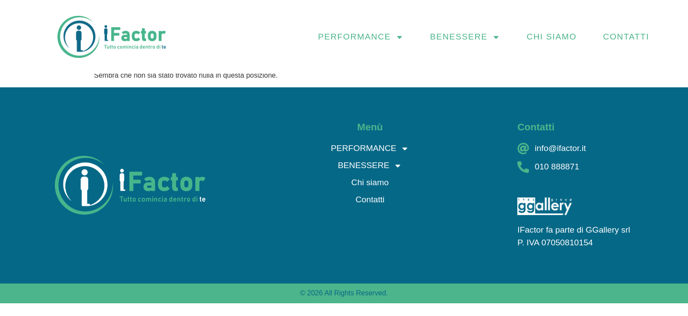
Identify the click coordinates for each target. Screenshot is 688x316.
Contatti (626, 36)
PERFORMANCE (361, 37)
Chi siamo (552, 36)
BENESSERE (465, 37)
